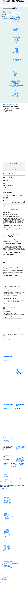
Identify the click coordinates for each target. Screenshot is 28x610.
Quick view (4, 354)
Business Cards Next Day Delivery (15, 18)
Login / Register (4, 579)
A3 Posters (16, 51)
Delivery (5, 180)
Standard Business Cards (16, 17)
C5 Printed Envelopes (15, 96)
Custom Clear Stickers (7, 566)
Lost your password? (6, 18)
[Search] (7, 8)
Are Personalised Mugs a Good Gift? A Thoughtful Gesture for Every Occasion (20, 457)
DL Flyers (15, 77)
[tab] (14, 208)
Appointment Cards (16, 29)
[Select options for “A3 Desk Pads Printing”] (17, 375)
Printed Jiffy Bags (16, 52)
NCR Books (16, 9)
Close (1, 582)
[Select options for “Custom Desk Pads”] (5, 360)
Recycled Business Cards (16, 62)
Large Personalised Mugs (17, 59)
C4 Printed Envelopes (15, 95)
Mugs (16, 54)
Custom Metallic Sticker (16, 91)
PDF (19, 169)
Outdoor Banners (15, 82)
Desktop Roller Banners (16, 37)
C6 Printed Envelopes (15, 97)
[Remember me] (9, 18)
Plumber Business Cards (16, 22)
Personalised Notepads (15, 44)
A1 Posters (16, 49)
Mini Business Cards (16, 21)
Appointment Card (8, 404)
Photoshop (8, 168)
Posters (5, 526)
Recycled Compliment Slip (16, 63)
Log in (4, 16)
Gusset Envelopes (6, 577)
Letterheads (6, 467)
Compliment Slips (6, 514)
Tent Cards (16, 39)
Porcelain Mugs (16, 60)
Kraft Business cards (16, 20)
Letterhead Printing (16, 42)
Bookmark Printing (8, 439)
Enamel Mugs (7, 534)
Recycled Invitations (7, 545)
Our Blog (21, 467)
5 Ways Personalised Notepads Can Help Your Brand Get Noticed (20, 460)
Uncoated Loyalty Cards (16, 53)
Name (4, 328)
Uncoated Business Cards (5, 474)
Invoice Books (6, 466)
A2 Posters (16, 50)
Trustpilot (4, 3)
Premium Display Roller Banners (16, 81)
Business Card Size (14, 464)
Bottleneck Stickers (7, 565)
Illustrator (12, 169)
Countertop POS (15, 36)
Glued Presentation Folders (16, 41)
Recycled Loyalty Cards (15, 71)
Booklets (15, 30)
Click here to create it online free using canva (10, 295)
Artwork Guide (7, 177)
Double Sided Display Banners (15, 83)
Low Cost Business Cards (16, 16)
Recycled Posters (16, 69)
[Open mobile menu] (3, 20)
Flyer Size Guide (13, 466)
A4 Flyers (15, 74)
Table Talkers (17, 40)
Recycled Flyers (15, 64)
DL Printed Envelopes (15, 98)
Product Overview (9, 174)
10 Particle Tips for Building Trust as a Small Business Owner (20, 449)
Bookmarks (5, 513)
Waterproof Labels (16, 93)
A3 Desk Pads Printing (18, 370)
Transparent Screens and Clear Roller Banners (16, 85)
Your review (5, 317)
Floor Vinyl (15, 92)
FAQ (4, 183)
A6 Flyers (15, 76)
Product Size (5, 187)
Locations (6, 476)
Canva (16, 169)
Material (4, 190)
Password (4, 14)
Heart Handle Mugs (17, 57)
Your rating (5, 316)
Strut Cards (16, 38)
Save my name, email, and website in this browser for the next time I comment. (13, 335)
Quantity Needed (5, 197)
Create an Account (8, 11)
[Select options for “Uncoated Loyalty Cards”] (17, 409)
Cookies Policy (22, 466)
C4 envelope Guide (14, 468)
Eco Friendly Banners (15, 84)
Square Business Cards (7, 504)
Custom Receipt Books (7, 494)
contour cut (20, 195)
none (8, 195)
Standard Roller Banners (16, 80)
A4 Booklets (17, 31)
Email (4, 331)
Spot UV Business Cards (16, 23)
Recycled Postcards (7, 546)
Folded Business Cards (15, 19)
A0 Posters (16, 48)
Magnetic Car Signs (16, 43)
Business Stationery (8, 104)
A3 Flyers (15, 73)
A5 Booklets (17, 32)
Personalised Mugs (17, 58)
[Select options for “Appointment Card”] (5, 408)
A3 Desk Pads (16, 28)
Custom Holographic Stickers (15, 90)
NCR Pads (15, 10)
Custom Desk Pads (8, 356)
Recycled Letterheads (15, 70)
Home (4, 104)
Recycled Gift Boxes (16, 65)
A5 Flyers (15, 75)
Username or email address (7, 12)
